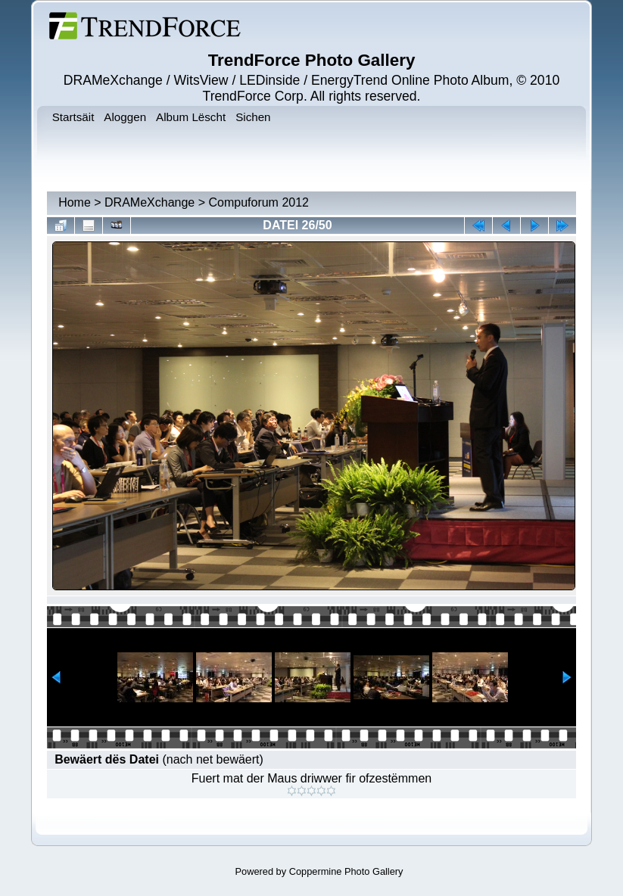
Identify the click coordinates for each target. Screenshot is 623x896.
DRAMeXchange (149, 202)
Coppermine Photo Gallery (346, 871)
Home (74, 202)
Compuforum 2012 (258, 202)
